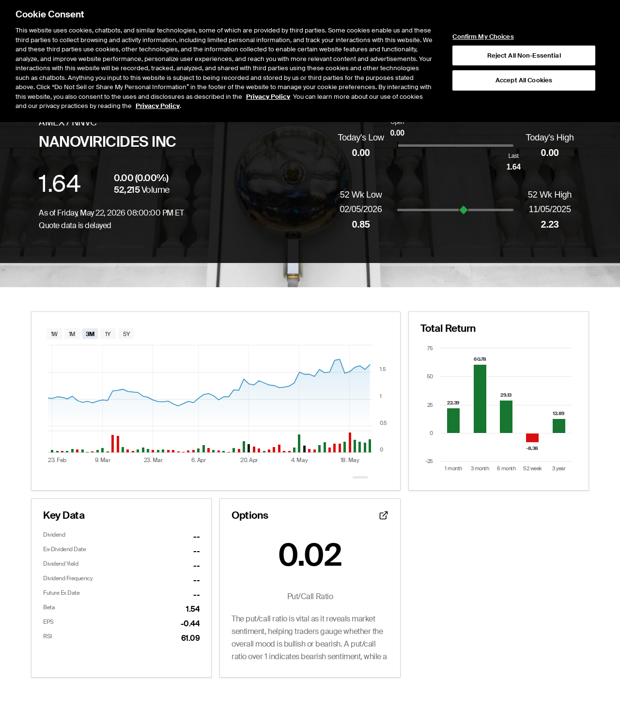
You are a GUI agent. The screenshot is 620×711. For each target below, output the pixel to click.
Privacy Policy (268, 59)
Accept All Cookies (524, 43)
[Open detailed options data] (383, 515)
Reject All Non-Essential (524, 18)
